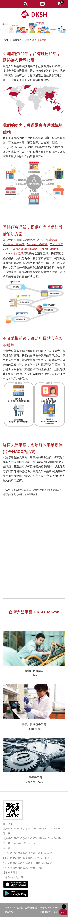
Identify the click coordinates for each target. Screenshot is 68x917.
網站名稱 (34, 14)
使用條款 (45, 911)
